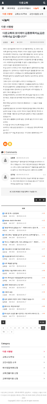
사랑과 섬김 (23, 292)
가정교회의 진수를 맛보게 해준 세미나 (23, 249)
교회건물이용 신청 (10, 373)
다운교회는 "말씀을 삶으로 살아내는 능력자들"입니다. (23, 234)
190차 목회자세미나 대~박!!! (23, 285)
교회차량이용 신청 (10, 378)
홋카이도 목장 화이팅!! (23, 306)
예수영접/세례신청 (10, 368)
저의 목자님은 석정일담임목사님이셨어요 (23, 277)
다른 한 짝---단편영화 (23, 213)
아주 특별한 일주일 (23, 263)
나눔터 (36, 8)
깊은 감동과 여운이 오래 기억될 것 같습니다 (23, 299)
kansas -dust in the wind (23, 220)
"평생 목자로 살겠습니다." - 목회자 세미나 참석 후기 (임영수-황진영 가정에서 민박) (24, 227)
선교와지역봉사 (24, 8)
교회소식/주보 (21, 14)
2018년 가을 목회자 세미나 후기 (23, 270)
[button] (36, 200)
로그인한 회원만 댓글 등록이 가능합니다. (23, 192)
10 (4, 332)
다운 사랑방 (7, 14)
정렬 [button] (42, 322)
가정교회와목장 (8, 8)
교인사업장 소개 (36, 14)
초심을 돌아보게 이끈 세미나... (23, 256)
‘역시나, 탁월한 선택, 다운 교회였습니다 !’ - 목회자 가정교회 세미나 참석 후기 (24, 242)
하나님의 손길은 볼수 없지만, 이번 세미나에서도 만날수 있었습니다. (24, 313)
